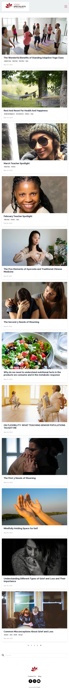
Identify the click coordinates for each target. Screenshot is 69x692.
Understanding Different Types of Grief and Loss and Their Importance (34, 580)
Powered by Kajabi (34, 687)
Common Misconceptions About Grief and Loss (28, 631)
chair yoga (14, 61)
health (15, 634)
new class (21, 61)
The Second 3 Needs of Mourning (21, 322)
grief (11, 634)
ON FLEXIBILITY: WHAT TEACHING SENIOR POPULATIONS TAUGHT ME (34, 426)
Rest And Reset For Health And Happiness (26, 110)
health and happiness (9, 113)
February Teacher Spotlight (18, 216)
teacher (13, 166)
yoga (27, 61)
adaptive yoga (7, 61)
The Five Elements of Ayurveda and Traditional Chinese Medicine (33, 270)
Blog (39, 676)
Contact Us (32, 676)
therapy (20, 634)
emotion (6, 634)
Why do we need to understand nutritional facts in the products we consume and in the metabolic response (32, 373)
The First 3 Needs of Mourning (20, 478)
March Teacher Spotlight (17, 163)
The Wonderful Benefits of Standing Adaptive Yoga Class (34, 57)
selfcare (27, 113)
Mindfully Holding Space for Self (21, 528)
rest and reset (19, 113)
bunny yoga (7, 166)
